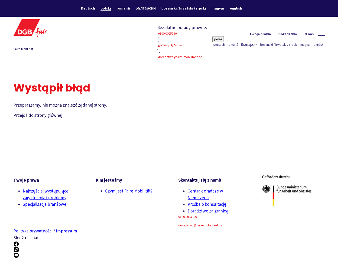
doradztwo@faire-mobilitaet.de (180, 57)
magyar (217, 8)
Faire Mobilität (23, 49)
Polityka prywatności (33, 231)
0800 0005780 (167, 33)
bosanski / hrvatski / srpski (183, 8)
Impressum (66, 231)
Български (146, 8)
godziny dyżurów (170, 45)
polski (106, 8)
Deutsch (88, 8)
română (123, 8)
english (236, 8)
